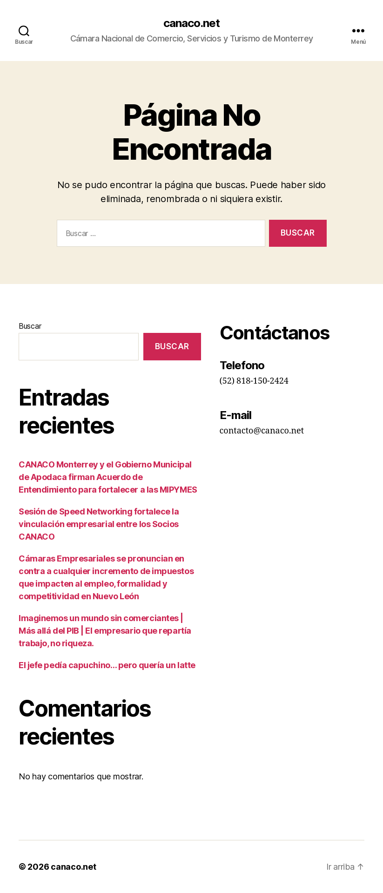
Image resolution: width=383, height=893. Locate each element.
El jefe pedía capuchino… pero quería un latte (107, 665)
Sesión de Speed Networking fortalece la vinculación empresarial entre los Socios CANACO (99, 524)
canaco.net (191, 23)
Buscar (30, 326)
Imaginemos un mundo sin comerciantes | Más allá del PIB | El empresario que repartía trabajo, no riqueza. (105, 630)
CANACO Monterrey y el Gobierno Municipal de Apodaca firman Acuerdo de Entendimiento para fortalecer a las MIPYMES (108, 477)
